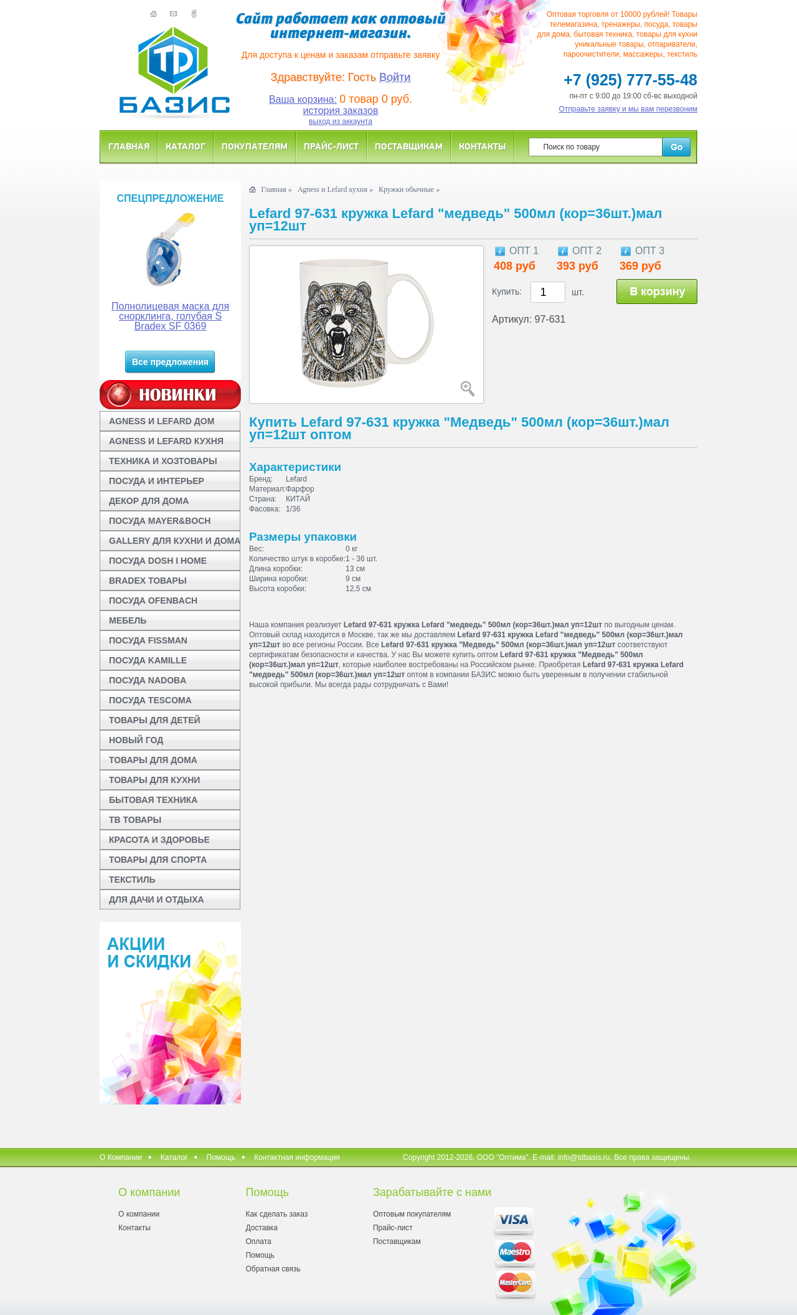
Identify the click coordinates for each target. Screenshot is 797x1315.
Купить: (507, 292)
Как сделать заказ (276, 1214)
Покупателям (255, 146)
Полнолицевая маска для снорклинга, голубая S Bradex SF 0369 (170, 316)
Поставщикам (409, 146)
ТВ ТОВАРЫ (135, 820)
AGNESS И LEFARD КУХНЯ (166, 441)
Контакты (482, 146)
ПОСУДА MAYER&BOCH (159, 521)
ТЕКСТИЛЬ (132, 880)
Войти (394, 77)
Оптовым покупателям (412, 1214)
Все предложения (170, 362)
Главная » (276, 189)
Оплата (258, 1241)
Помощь (221, 1157)
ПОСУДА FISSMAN (148, 640)
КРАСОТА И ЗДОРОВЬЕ (159, 840)
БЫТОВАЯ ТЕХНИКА (153, 800)
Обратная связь (272, 1269)
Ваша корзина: (303, 99)
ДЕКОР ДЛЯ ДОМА (149, 501)
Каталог (185, 146)
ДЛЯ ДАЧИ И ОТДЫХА (156, 899)
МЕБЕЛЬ (127, 620)
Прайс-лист (331, 146)
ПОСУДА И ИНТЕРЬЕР (156, 481)
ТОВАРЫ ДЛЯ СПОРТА (158, 860)
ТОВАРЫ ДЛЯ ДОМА (153, 760)
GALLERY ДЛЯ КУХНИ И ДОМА (174, 541)
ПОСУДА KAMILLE (148, 660)
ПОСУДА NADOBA (147, 680)
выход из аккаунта (340, 121)
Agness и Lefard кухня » (335, 189)
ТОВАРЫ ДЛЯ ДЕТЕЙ (154, 720)
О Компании (121, 1157)
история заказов (341, 110)
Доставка (261, 1227)
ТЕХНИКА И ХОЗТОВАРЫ (163, 461)
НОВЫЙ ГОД (136, 740)
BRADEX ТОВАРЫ (148, 581)
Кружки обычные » (409, 189)
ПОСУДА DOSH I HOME (158, 561)
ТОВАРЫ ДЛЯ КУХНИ (154, 780)
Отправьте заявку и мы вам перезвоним (628, 109)
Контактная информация (297, 1157)
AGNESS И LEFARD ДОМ (161, 421)
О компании (138, 1214)
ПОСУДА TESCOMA (150, 700)
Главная (128, 146)
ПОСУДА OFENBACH (153, 600)
